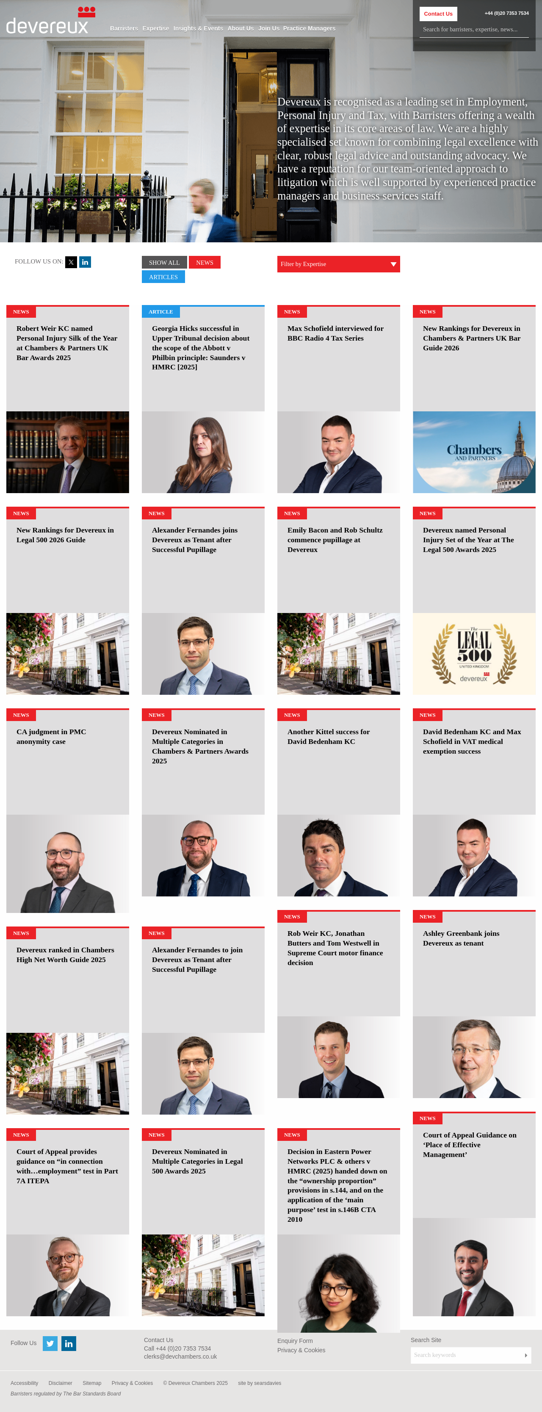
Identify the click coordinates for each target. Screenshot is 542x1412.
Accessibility (24, 1383)
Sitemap (92, 1383)
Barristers (124, 28)
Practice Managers (309, 28)
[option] (67, 452)
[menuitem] (124, 28)
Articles (163, 277)
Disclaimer (60, 1383)
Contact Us (438, 14)
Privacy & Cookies (301, 1350)
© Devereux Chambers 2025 (195, 1383)
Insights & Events (198, 28)
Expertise (155, 28)
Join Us (269, 28)
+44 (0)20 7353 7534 (507, 13)
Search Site (426, 1340)
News (204, 262)
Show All (164, 262)
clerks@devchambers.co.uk (180, 1356)
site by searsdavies (259, 1383)
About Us (240, 28)
